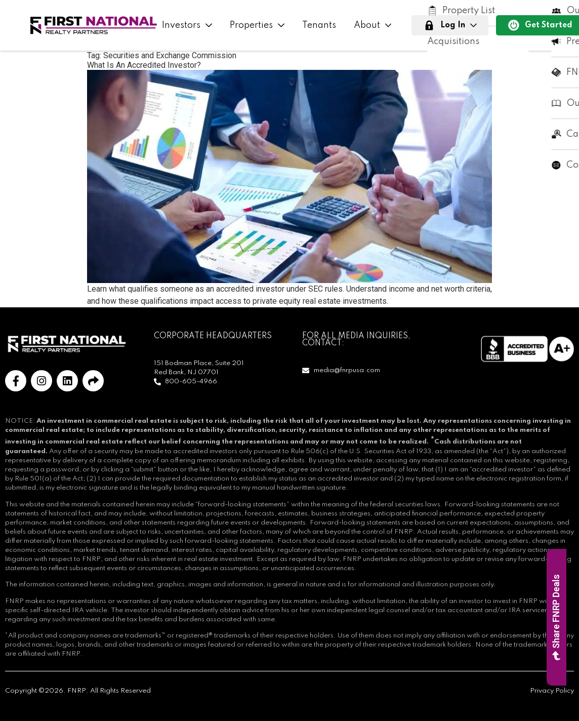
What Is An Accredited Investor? (144, 65)
